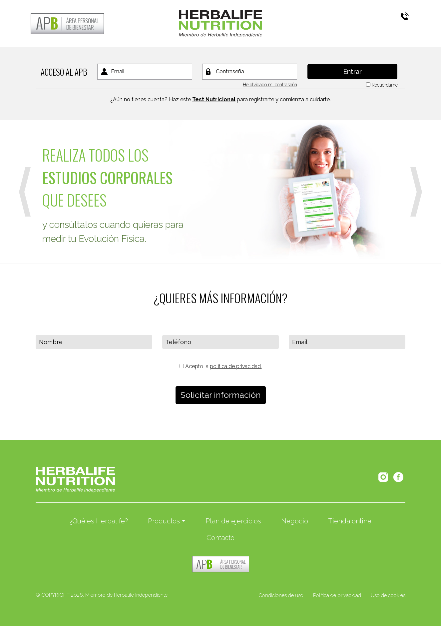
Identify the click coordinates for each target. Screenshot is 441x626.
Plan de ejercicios (233, 521)
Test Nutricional (213, 99)
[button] (25, 192)
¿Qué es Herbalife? (99, 521)
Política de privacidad (337, 595)
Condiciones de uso (280, 595)
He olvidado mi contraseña (270, 84)
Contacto (220, 538)
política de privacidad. (236, 366)
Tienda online (349, 521)
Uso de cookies (388, 595)
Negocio (294, 521)
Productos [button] (164, 521)
